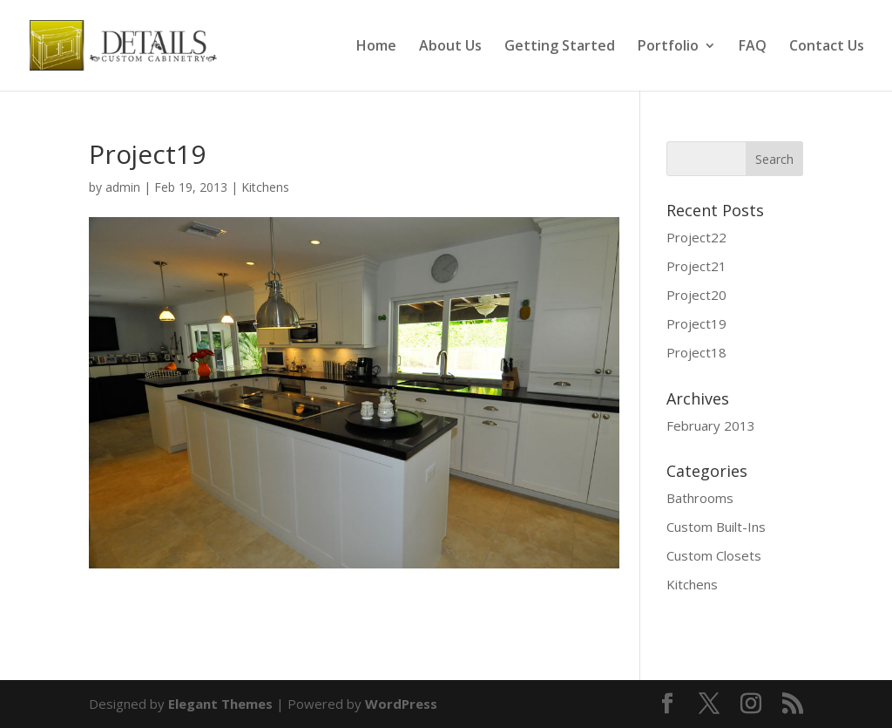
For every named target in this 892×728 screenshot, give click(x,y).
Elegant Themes (220, 703)
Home (376, 47)
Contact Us (826, 47)
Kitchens (265, 187)
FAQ (753, 47)
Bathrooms (699, 498)
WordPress (401, 703)
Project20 (696, 294)
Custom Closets (713, 555)
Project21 (696, 266)
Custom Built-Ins (716, 526)
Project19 (696, 323)
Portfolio (668, 47)
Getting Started (559, 47)
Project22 (696, 237)
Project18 (696, 352)
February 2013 (710, 425)
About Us (450, 47)
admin (122, 187)
